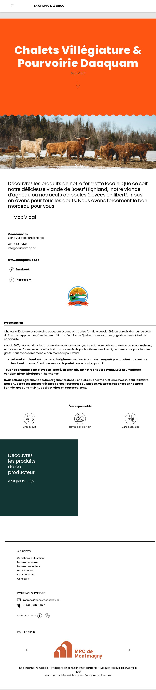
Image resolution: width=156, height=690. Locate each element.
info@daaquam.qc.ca (22, 248)
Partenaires (26, 633)
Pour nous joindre (31, 594)
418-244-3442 (17, 244)
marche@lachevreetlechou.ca (41, 601)
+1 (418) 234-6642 (34, 606)
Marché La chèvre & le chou (63, 677)
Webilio (43, 669)
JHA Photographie (85, 669)
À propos (24, 553)
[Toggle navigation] (12, 5)
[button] (11, 140)
